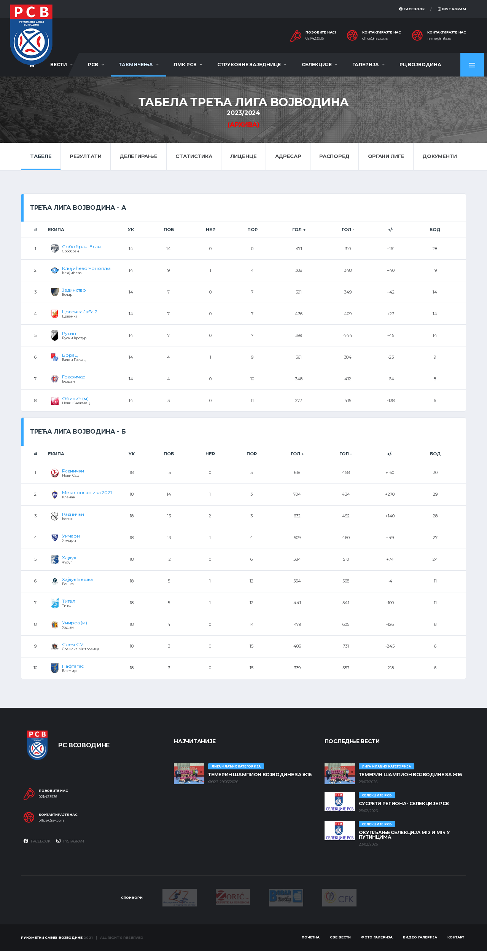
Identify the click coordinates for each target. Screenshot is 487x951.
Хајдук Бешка (77, 579)
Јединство (74, 290)
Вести (58, 64)
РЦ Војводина (420, 64)
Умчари (71, 536)
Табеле (40, 156)
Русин (69, 333)
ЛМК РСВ (185, 64)
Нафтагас (73, 666)
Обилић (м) (75, 398)
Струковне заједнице (249, 64)
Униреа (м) (74, 622)
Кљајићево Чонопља (86, 268)
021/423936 (315, 38)
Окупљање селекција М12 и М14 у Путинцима (404, 835)
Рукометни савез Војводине (52, 937)
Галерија (365, 64)
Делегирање (138, 156)
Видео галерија (420, 937)
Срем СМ (72, 644)
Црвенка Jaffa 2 (79, 311)
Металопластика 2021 (86, 492)
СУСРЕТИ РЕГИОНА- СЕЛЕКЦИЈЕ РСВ (404, 803)
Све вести (340, 937)
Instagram (452, 9)
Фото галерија (377, 937)
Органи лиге (386, 156)
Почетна (311, 937)
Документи (439, 156)
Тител (68, 601)
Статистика (193, 156)
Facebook (412, 9)
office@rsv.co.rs (375, 38)
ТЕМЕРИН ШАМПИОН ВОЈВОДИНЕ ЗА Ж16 (259, 774)
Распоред (334, 156)
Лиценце (243, 156)
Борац (70, 355)
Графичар (74, 377)
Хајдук (69, 557)
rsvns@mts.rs (439, 38)
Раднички (73, 471)
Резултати (86, 156)
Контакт (455, 937)
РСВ (93, 64)
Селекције (317, 64)
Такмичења (136, 64)
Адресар (288, 156)
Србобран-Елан (81, 246)
